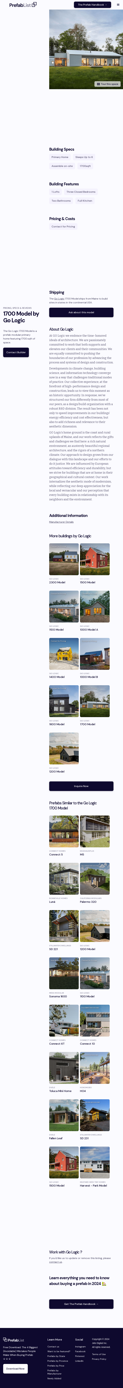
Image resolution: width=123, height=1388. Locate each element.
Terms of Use (99, 1354)
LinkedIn (79, 1360)
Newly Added (54, 1378)
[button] (118, 5)
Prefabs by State (56, 1356)
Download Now (15, 1368)
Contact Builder (16, 352)
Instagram (80, 1346)
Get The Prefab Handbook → (81, 1304)
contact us (55, 1262)
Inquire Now (81, 786)
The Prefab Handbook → (92, 4)
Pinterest (80, 1356)
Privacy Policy (99, 1359)
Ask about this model (81, 312)
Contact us (53, 1346)
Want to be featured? (58, 1351)
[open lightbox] (86, 49)
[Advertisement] (81, 114)
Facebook (80, 1351)
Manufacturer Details (61, 522)
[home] (23, 5)
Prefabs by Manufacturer (54, 1372)
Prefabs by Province (57, 1360)
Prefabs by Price (55, 1365)
